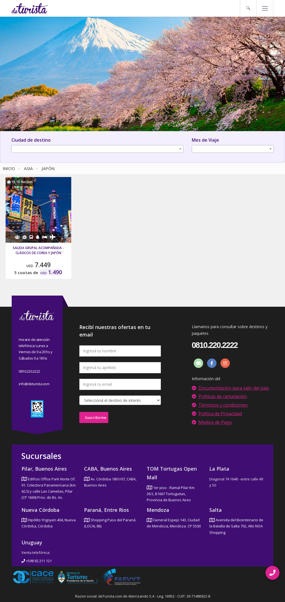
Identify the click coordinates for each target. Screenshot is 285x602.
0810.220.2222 (29, 371)
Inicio (9, 168)
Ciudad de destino (31, 140)
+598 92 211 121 (36, 560)
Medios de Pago (215, 422)
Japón (48, 168)
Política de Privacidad (220, 414)
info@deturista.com (34, 383)
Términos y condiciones (223, 405)
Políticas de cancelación (222, 396)
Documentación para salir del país (233, 388)
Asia (28, 168)
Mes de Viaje (205, 140)
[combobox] (97, 149)
